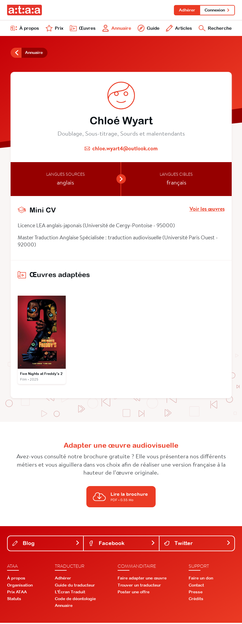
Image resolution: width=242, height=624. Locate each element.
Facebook (121, 544)
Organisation (20, 586)
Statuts (14, 600)
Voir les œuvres (207, 210)
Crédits (196, 600)
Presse (196, 593)
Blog (46, 544)
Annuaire (116, 28)
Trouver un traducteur (139, 586)
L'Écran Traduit (70, 593)
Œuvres (82, 28)
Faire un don (201, 579)
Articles (178, 28)
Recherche (215, 28)
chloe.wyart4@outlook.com (125, 149)
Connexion (217, 10)
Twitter (197, 544)
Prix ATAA (17, 593)
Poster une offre (133, 593)
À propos (24, 28)
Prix (54, 28)
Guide (147, 28)
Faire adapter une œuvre (142, 579)
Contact (196, 586)
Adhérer (186, 10)
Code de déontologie (75, 600)
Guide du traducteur (75, 586)
